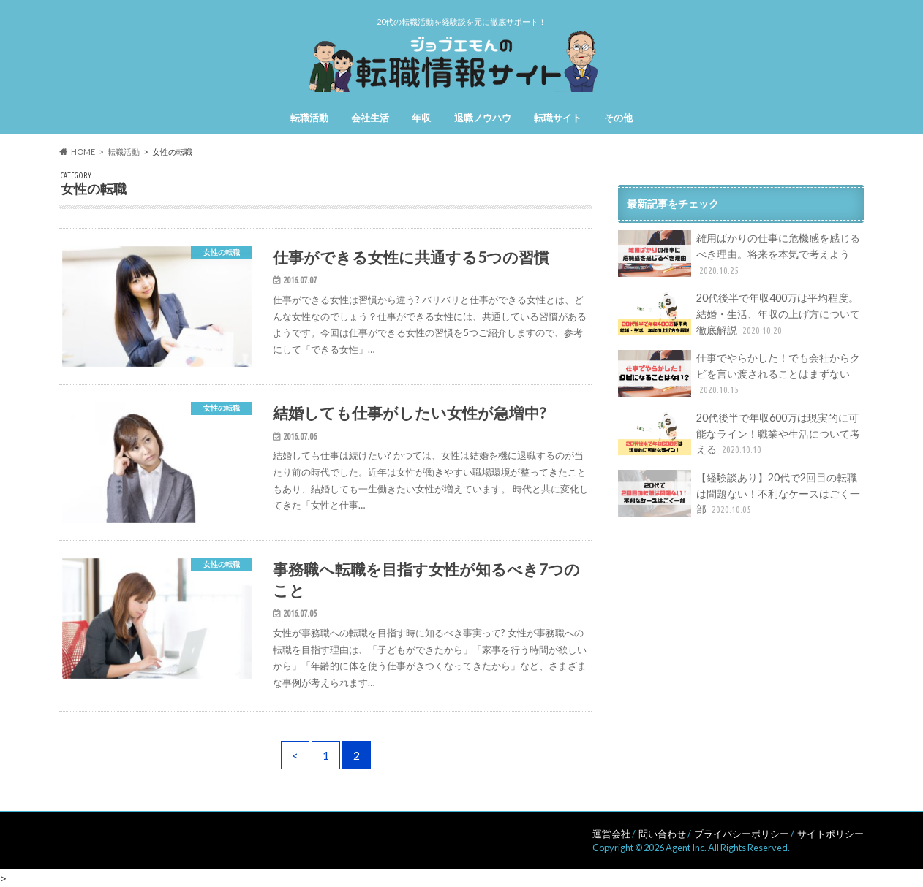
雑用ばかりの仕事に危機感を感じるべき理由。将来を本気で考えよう (739, 254)
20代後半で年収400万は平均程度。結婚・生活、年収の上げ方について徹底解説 (739, 314)
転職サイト (557, 117)
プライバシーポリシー (741, 834)
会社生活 (370, 117)
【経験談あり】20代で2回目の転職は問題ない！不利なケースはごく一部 (739, 493)
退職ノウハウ (482, 117)
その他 (618, 117)
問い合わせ (662, 834)
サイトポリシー (830, 834)
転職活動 (309, 117)
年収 (421, 117)
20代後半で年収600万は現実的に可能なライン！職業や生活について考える (739, 433)
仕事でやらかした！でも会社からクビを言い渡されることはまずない (739, 373)
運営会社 (611, 834)
